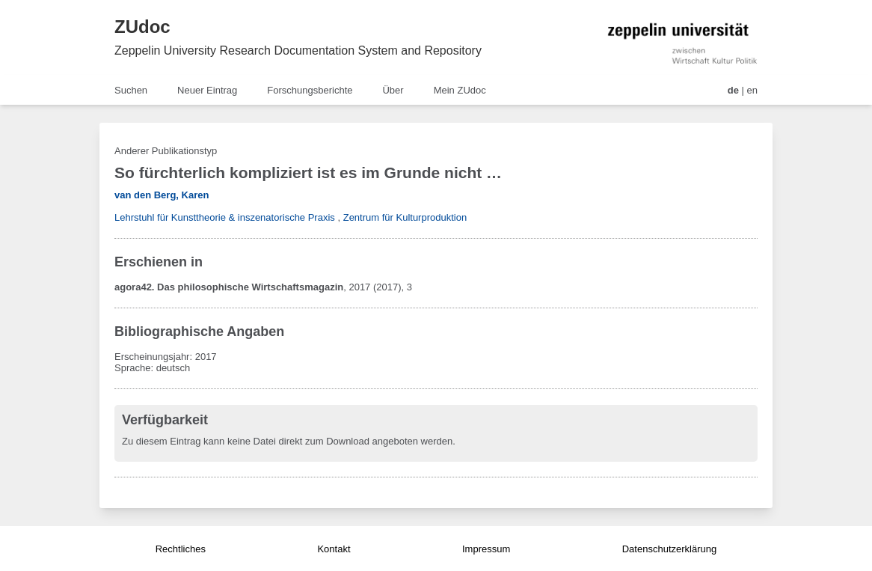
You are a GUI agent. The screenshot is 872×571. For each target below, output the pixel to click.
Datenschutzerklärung (669, 549)
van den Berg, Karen (161, 195)
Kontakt (333, 549)
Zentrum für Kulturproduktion (405, 217)
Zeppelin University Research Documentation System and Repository (298, 50)
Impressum (486, 549)
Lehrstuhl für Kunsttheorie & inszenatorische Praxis (224, 217)
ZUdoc (142, 26)
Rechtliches (181, 549)
